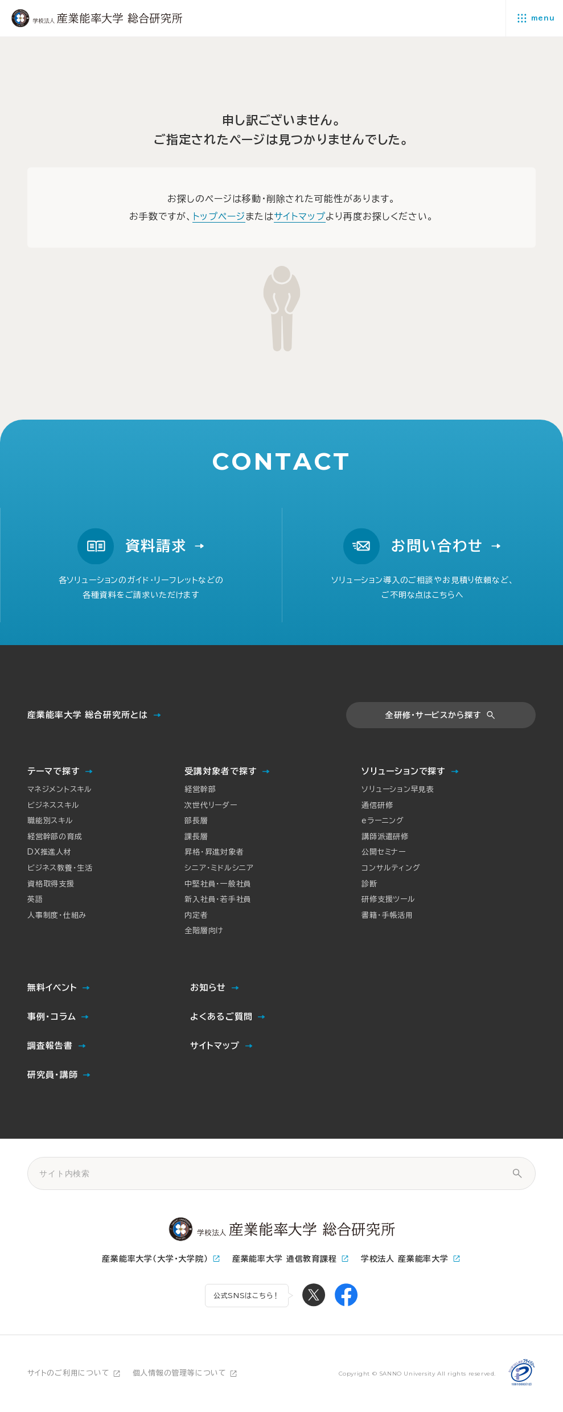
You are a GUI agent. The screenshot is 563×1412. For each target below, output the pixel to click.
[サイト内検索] (517, 1173)
